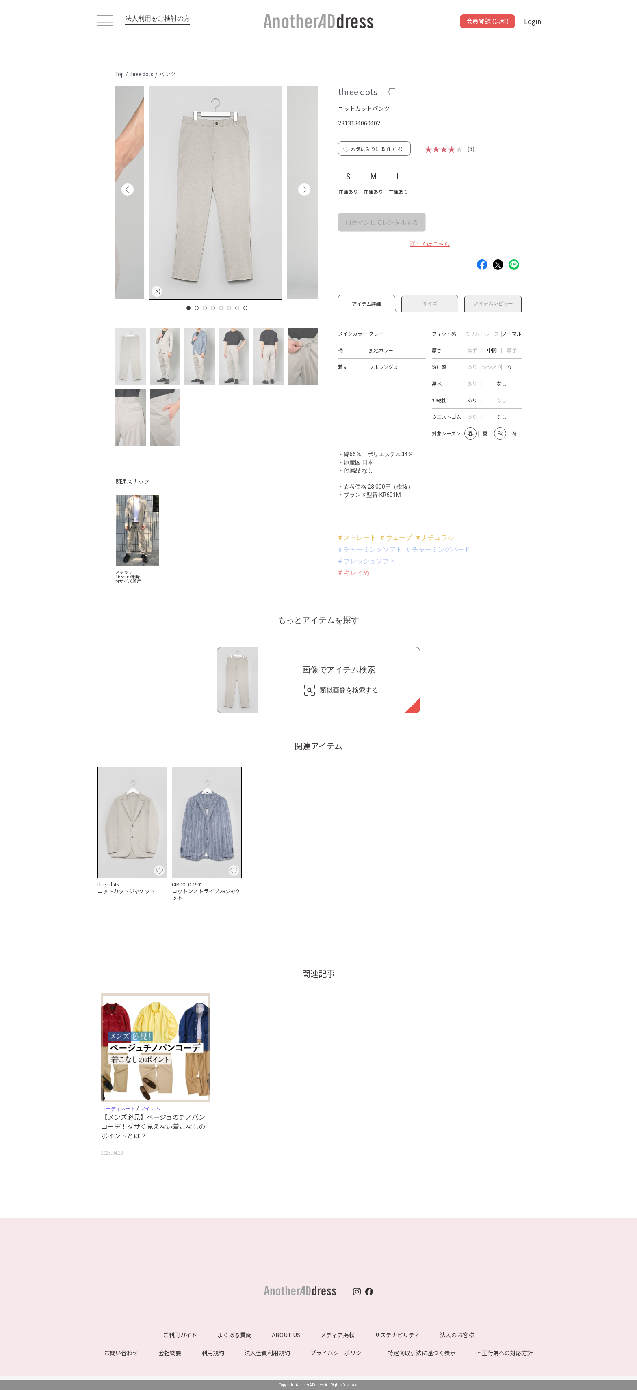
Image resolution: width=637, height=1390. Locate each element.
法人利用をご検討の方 (157, 18)
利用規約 (213, 1353)
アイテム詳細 (366, 302)
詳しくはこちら (430, 244)
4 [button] (213, 308)
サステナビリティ (397, 1335)
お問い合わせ (121, 1353)
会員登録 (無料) (487, 21)
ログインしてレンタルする (381, 222)
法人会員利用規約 (267, 1353)
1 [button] (188, 308)
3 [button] (205, 308)
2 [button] (197, 308)
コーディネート (118, 1109)
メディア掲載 (337, 1335)
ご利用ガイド (180, 1335)
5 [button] (221, 308)
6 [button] (229, 308)
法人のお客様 (457, 1335)
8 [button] (245, 308)
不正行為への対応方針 (504, 1353)
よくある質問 (234, 1335)
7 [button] (237, 308)
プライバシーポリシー (338, 1353)
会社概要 (169, 1353)
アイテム (150, 1108)
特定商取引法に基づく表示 (422, 1353)
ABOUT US (286, 1335)
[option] (215, 193)
